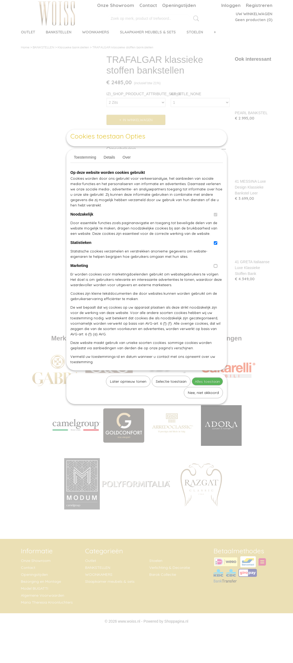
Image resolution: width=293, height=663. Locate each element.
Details (109, 169)
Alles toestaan (207, 393)
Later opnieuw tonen (128, 393)
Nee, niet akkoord (203, 405)
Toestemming (85, 169)
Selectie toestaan (171, 393)
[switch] (215, 227)
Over (127, 169)
